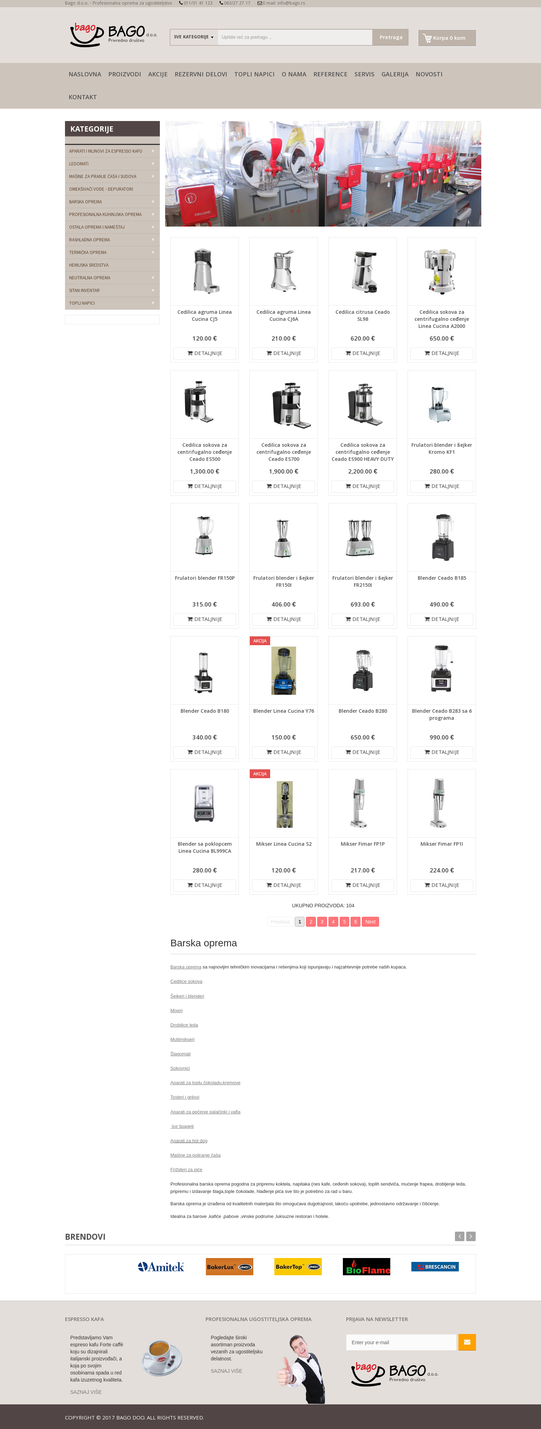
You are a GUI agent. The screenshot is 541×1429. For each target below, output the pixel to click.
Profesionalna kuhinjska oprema (105, 214)
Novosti (429, 75)
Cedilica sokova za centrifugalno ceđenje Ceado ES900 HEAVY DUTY (363, 452)
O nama (294, 75)
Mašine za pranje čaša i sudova (102, 176)
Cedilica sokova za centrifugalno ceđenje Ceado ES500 (204, 452)
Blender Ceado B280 (363, 711)
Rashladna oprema (89, 240)
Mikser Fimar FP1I (442, 844)
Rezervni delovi (201, 75)
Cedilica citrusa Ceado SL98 (362, 316)
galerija (395, 75)
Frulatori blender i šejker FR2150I (362, 582)
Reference (330, 75)
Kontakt (83, 98)
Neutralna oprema (89, 278)
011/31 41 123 (196, 3)
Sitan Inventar (84, 290)
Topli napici (254, 75)
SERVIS (364, 75)
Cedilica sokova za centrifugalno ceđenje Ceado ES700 (283, 452)
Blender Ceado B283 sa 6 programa (442, 715)
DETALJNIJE (204, 353)
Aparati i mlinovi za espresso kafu (105, 151)
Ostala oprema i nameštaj (97, 227)
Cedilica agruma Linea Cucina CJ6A (283, 316)
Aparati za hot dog (189, 1140)
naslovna (85, 75)
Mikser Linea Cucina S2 (284, 844)
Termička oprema (87, 252)
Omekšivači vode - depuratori (101, 189)
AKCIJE (158, 75)
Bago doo (130, 1418)
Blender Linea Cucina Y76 (283, 711)
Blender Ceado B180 (205, 711)
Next (370, 922)
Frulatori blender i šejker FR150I (283, 582)
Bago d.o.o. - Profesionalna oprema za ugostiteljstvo (118, 3)
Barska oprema (85, 202)
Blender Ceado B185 (442, 578)
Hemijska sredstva (89, 265)
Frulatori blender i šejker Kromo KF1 (441, 449)
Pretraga (391, 38)
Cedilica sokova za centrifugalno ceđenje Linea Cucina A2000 (442, 319)
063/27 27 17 (235, 3)
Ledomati (79, 164)
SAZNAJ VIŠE (86, 1392)
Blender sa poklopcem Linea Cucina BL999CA (205, 848)
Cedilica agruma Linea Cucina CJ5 (204, 316)
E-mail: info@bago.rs (281, 3)
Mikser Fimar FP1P (363, 844)
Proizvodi (124, 75)
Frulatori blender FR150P (205, 578)
